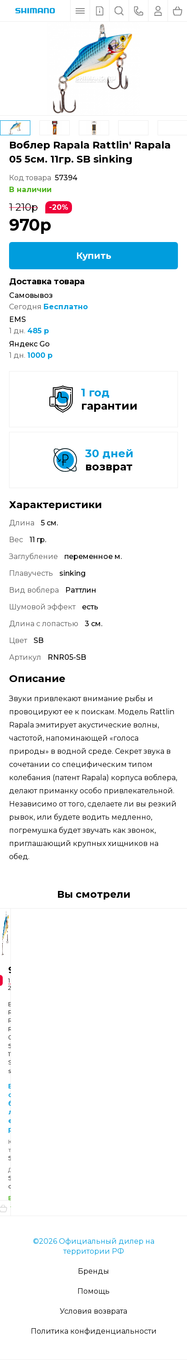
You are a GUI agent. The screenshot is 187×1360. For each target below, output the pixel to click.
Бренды (93, 1271)
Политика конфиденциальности (94, 1331)
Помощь (93, 1291)
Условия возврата (93, 1311)
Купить (93, 255)
